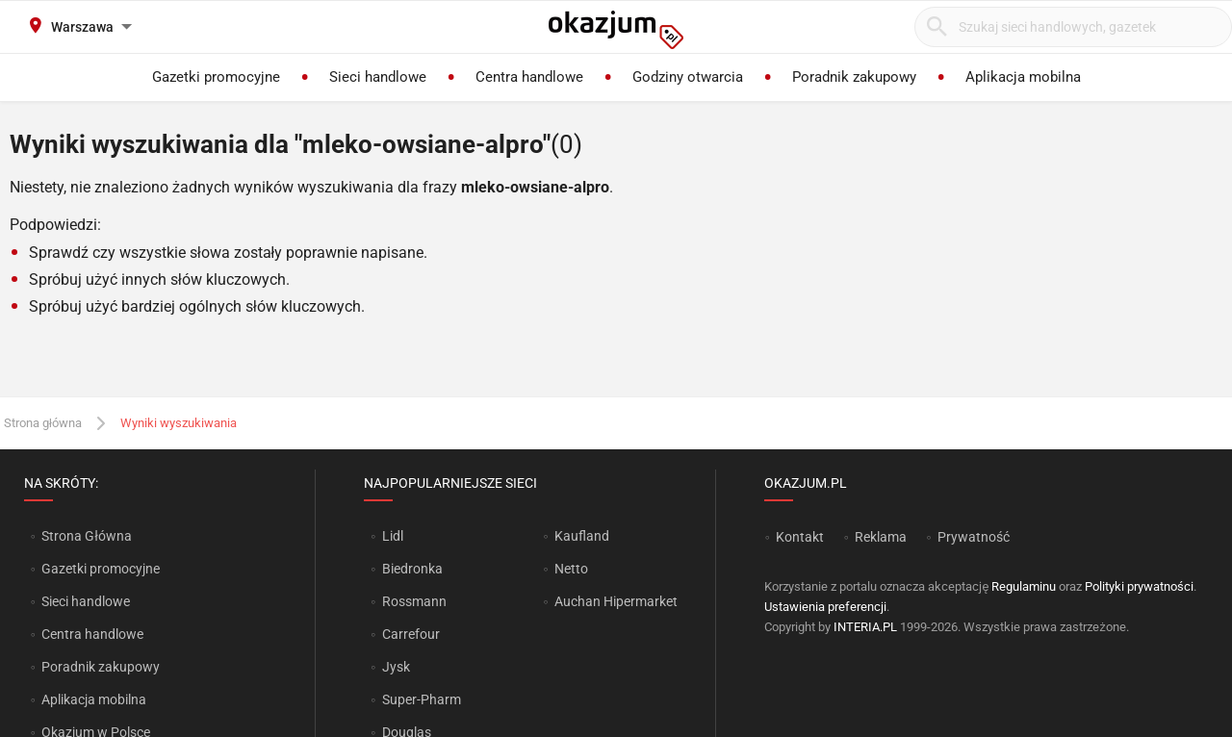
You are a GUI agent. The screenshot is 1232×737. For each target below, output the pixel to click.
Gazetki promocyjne (100, 568)
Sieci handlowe (85, 601)
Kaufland (581, 536)
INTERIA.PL (865, 627)
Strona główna (43, 423)
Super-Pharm (421, 699)
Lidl (392, 536)
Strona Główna (86, 536)
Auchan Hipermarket (616, 601)
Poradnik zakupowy (100, 666)
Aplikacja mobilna (93, 699)
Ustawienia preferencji (825, 606)
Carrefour (411, 634)
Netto (571, 568)
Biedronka (412, 568)
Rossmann (414, 601)
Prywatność (973, 537)
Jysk (396, 666)
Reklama (881, 537)
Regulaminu (1023, 586)
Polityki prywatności (1139, 586)
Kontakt (800, 537)
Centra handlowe (92, 634)
